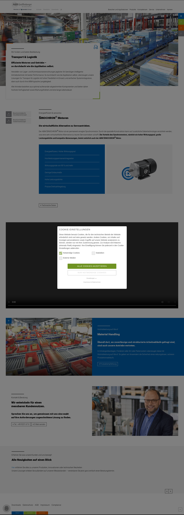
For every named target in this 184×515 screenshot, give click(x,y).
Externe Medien (67, 258)
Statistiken (98, 253)
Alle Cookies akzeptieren (92, 266)
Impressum (87, 282)
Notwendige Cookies (69, 253)
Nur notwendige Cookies (92, 273)
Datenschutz (96, 282)
